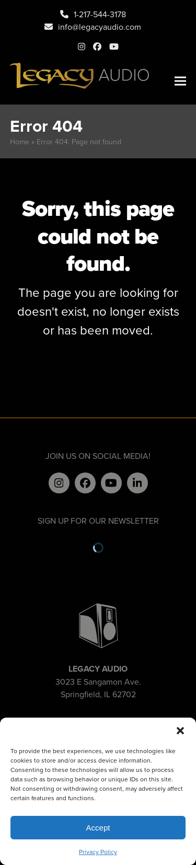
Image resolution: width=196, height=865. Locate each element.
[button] (180, 730)
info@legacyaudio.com (99, 26)
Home (19, 141)
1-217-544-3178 (100, 14)
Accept (98, 827)
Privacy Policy (98, 851)
